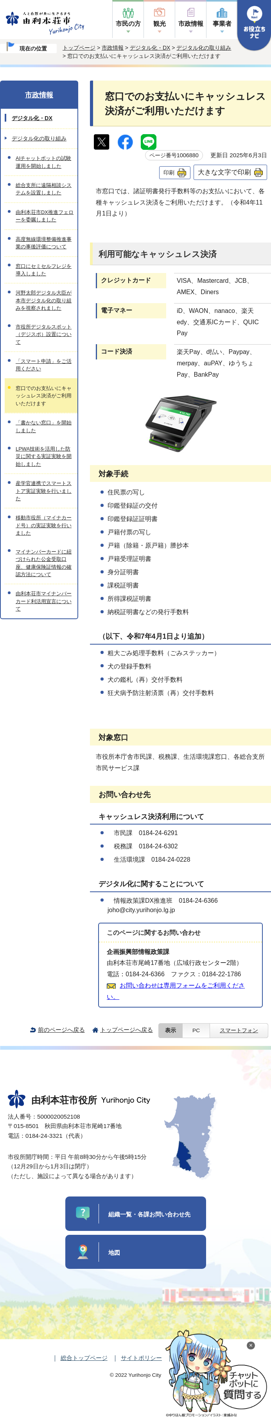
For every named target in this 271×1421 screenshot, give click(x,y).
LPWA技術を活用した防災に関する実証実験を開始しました (44, 456)
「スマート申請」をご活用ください (44, 365)
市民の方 (128, 23)
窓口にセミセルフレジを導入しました (44, 270)
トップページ (79, 48)
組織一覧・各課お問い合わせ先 (149, 1214)
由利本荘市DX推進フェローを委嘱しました (45, 216)
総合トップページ (84, 1358)
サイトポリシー (141, 1358)
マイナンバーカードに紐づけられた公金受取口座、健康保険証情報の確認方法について (44, 563)
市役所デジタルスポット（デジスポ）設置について (44, 334)
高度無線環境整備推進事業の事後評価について (44, 243)
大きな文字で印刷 (224, 172)
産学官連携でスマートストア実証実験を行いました (44, 490)
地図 (114, 1252)
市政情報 (190, 23)
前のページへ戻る (61, 1029)
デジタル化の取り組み (203, 48)
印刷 (168, 172)
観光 (159, 23)
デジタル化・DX (150, 48)
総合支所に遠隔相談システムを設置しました (44, 189)
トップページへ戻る (126, 1029)
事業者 (222, 23)
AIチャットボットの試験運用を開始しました (43, 162)
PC (196, 1030)
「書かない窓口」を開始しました (44, 426)
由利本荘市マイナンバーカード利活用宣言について (44, 601)
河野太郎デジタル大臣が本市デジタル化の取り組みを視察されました (44, 300)
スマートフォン (239, 1030)
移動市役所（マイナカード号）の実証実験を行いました (44, 525)
